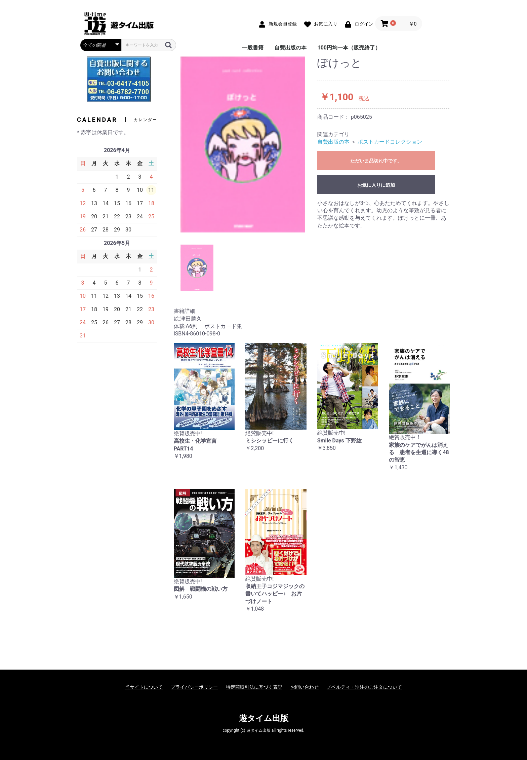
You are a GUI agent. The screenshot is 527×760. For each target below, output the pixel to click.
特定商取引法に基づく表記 (254, 687)
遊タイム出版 (263, 718)
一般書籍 (253, 47)
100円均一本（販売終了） (348, 47)
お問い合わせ (304, 687)
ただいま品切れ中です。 (376, 161)
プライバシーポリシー (194, 687)
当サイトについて (144, 687)
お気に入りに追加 (376, 185)
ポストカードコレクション (390, 142)
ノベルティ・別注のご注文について (364, 687)
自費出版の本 (290, 47)
